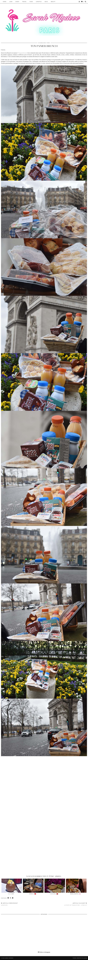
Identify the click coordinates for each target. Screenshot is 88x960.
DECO (46, 1)
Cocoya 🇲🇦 (54, 894)
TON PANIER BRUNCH (44, 46)
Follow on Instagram (44, 952)
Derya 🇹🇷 (32, 894)
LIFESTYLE (39, 1)
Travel (24, 1)
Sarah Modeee (9, 958)
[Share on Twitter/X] (10, 898)
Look (10, 1)
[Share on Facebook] (8, 898)
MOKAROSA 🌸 (75, 894)
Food (31, 1)
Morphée (9, 904)
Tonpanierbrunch (22, 53)
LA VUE (11, 894)
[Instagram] (79, 1)
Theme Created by (80, 958)
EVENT (17, 1)
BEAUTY (53, 1)
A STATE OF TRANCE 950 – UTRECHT (75, 904)
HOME (4, 1)
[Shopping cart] (82, 1)
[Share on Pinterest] (13, 898)
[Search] (85, 1)
